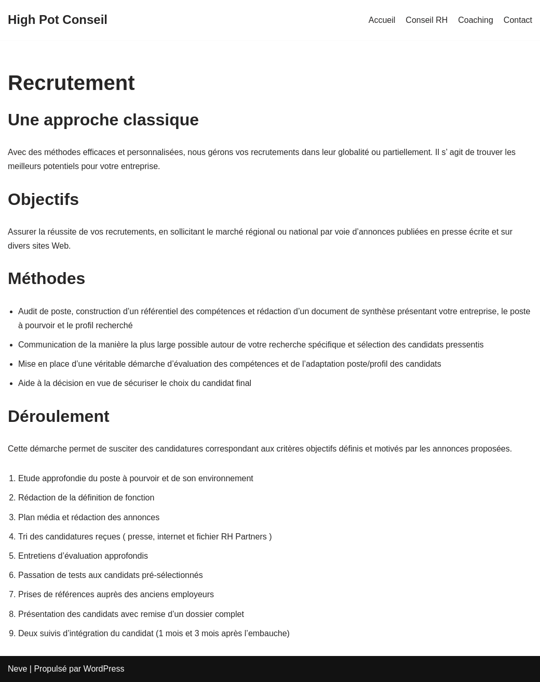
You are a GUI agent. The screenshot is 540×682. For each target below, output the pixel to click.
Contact (518, 20)
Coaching (475, 20)
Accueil (382, 20)
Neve (17, 668)
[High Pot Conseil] (57, 20)
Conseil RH (427, 20)
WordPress (104, 668)
